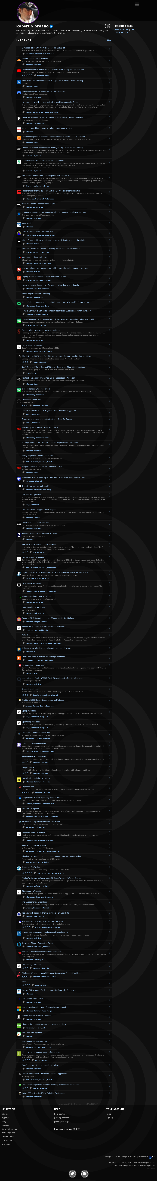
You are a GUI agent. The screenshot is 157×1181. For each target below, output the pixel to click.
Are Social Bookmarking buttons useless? (39, 544)
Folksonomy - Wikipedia (32, 965)
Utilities (37, 64)
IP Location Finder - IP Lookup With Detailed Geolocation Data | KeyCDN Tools (54, 212)
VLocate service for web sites (34, 756)
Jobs (44, 1028)
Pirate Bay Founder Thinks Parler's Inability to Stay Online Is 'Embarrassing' (52, 148)
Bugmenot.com (28, 787)
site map (6, 1144)
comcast (29, 314)
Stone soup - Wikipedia (31, 891)
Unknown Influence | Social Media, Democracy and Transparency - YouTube (53, 69)
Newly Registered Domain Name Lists (37, 456)
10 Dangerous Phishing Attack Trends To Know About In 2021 (47, 128)
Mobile (37, 816)
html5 (148, 1168)
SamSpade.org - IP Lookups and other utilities (40, 1065)
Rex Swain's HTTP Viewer (32, 999)
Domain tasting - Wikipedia (33, 557)
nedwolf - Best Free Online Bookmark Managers (41, 952)
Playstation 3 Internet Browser (34, 845)
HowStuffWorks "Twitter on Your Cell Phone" (40, 534)
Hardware (30, 738)
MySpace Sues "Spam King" (33, 665)
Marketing (38, 297)
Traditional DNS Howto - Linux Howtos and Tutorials (43, 700)
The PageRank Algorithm (32, 1033)
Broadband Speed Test (31, 400)
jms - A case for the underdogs (34, 902)
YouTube (45, 252)
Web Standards (51, 816)
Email (28, 373)
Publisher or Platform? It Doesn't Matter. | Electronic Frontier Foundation (51, 191)
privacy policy (8, 1132)
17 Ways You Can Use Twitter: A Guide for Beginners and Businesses (50, 443)
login (108, 1114)
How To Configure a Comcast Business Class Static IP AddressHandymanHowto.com (56, 311)
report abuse (8, 1136)
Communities (31, 591)
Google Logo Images (30, 689)
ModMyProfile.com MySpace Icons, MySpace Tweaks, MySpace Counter (51, 878)
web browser (48, 54)
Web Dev (47, 263)
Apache (29, 706)
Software (54, 112)
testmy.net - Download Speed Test (36, 733)
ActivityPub (26, 223)
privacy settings (61, 1121)
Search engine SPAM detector (34, 607)
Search (37, 517)
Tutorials (38, 489)
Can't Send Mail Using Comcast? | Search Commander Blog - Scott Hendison (53, 367)
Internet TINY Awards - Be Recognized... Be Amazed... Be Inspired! (49, 990)
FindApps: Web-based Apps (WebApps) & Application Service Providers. (51, 973)
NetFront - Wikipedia (30, 809)
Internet (38, 54)
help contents (60, 1114)
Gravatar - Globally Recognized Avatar (37, 943)
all (126, 32)
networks (46, 314)
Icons (40, 946)
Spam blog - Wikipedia (31, 722)
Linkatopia (38, 960)
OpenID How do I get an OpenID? (36, 486)
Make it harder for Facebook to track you (38, 204)
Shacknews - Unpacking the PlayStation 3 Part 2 (41, 821)
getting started (61, 1117)
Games (28, 414)
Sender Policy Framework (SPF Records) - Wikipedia (43, 627)
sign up (5, 1117)
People (37, 621)
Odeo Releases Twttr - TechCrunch (36, 389)
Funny (35, 362)
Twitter (48, 438)
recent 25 (119, 29)
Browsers (30, 54)
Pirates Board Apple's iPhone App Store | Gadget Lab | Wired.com (48, 378)
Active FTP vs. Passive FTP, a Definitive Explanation (43, 1093)
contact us (7, 1140)
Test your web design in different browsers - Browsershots (45, 913)
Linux (52, 751)
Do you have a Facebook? (32, 583)
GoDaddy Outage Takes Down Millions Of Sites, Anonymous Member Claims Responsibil (58, 319)
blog (4, 1121)
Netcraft (25, 982)
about (5, 1114)
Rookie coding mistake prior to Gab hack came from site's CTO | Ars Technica (53, 137)
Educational (31, 199)
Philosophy (50, 235)
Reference (49, 199)
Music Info (38, 643)
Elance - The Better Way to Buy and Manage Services (44, 1024)
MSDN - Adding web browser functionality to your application (46, 1007)
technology (39, 123)
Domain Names (32, 462)
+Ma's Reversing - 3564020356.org (36, 596)
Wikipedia (48, 351)
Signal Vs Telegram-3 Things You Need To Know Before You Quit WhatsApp (53, 117)
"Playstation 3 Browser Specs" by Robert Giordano (42, 798)
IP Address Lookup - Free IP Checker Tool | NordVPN (43, 91)
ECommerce (31, 660)
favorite (119, 32)
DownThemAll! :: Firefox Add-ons (35, 523)
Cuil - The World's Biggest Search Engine (39, 510)
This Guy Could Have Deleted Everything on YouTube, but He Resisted (51, 249)
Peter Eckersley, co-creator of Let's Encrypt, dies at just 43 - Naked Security (52, 80)
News (47, 75)
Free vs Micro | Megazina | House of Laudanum (41, 330)
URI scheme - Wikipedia (32, 345)
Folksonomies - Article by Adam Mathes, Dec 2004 (42, 921)
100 (132, 29)
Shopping (57, 643)
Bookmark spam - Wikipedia (33, 832)
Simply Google (28, 767)
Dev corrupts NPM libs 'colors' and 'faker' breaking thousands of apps (50, 102)
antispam (30, 481)
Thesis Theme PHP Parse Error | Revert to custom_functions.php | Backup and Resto (56, 356)
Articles (29, 252)
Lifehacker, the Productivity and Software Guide (41, 1052)
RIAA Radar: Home (30, 635)
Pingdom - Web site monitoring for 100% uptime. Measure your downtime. (52, 856)
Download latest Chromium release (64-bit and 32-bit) (43, 48)
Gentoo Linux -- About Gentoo (34, 743)
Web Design (48, 489)
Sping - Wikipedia (29, 711)
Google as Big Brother (31, 867)
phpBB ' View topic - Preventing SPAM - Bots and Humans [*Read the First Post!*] (55, 572)
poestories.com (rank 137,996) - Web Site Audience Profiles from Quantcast (53, 678)
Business (37, 908)
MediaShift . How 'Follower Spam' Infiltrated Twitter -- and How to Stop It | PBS (53, 477)
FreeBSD (29, 751)
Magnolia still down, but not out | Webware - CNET (42, 467)
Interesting (30, 112)
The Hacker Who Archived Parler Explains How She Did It (45, 176)
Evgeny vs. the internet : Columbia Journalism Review (44, 277)
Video (36, 652)
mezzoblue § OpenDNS (31, 494)
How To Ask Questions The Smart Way (37, 232)
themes (5, 1125)
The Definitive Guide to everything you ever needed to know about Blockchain (53, 240)
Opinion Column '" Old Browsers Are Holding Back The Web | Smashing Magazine (55, 268)
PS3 (52, 803)
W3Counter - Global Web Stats (34, 257)
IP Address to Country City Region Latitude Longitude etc (45, 932)
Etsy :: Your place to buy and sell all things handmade (43, 657)
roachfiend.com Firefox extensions (36, 778)
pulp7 (153, 1168)
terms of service (9, 1129)
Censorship (30, 156)
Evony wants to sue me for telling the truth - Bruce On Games (47, 419)
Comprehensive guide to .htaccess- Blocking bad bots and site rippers (50, 1085)
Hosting (37, 751)
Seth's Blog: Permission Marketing (36, 294)
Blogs (28, 505)
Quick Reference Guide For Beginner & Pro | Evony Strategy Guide (49, 411)
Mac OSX (37, 289)
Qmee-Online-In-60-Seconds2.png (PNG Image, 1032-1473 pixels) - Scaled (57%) (55, 302)
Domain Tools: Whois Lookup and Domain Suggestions (44, 1074)
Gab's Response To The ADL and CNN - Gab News (43, 161)
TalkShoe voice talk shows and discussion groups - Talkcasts (46, 648)
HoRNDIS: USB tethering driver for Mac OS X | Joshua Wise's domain (50, 285)
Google (36, 695)
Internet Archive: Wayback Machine (36, 1016)
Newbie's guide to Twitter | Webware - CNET (40, 428)
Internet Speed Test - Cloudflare (35, 59)
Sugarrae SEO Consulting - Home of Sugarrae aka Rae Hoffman (48, 618)
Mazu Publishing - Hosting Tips (34, 1041)
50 (127, 29)
